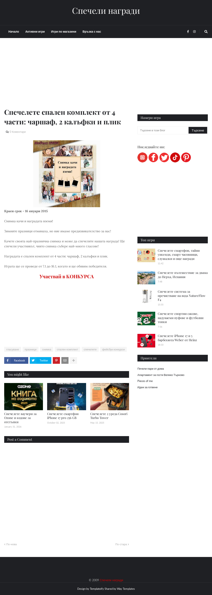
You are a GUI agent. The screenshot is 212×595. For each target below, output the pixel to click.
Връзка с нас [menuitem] (92, 31)
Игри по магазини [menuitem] (63, 31)
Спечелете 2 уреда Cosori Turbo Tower (108, 416)
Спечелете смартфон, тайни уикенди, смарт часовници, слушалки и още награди (179, 254)
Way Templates (126, 588)
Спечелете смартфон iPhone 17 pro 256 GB (63, 416)
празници (30, 349)
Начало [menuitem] (13, 31)
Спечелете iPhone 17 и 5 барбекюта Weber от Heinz (177, 338)
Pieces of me (145, 381)
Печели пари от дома (150, 368)
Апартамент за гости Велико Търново (160, 375)
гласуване (12, 349)
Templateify (97, 588)
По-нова (11, 544)
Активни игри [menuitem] (35, 31)
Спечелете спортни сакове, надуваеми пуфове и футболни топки (180, 318)
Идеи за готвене (147, 387)
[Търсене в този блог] (163, 130)
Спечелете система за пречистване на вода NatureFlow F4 (182, 295)
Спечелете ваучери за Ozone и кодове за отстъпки (20, 418)
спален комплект (67, 349)
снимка (46, 349)
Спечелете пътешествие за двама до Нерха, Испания (183, 275)
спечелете (90, 349)
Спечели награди (106, 10)
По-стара (121, 544)
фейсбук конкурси (113, 349)
